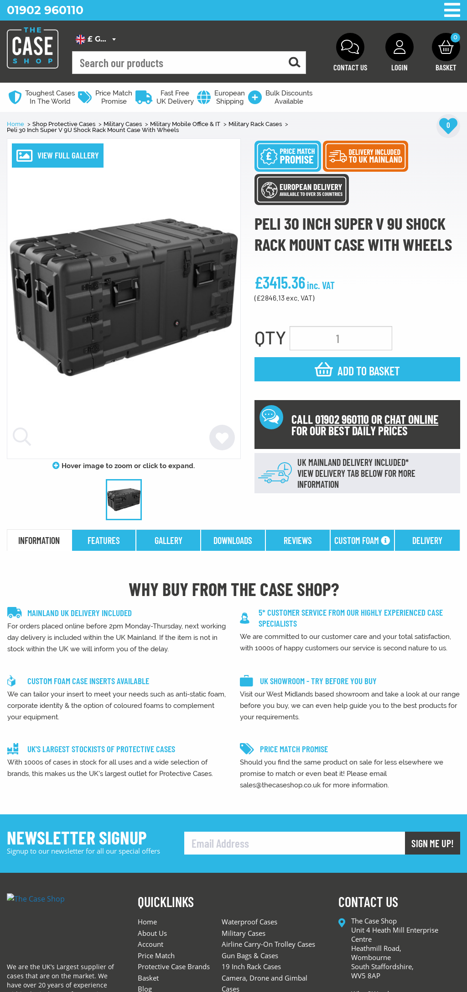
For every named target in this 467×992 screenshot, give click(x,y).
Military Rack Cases (255, 124)
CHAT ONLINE (411, 419)
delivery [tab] (427, 540)
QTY (270, 337)
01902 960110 (45, 10)
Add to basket (368, 371)
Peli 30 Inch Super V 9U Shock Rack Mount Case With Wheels (93, 130)
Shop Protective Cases (64, 124)
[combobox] (95, 39)
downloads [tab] (232, 540)
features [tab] (104, 540)
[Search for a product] (295, 63)
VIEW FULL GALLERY (68, 155)
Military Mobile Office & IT (186, 124)
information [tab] (39, 540)
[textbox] (95, 39)
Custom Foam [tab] (362, 540)
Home (16, 124)
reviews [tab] (298, 540)
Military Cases (123, 124)
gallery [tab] (168, 540)
